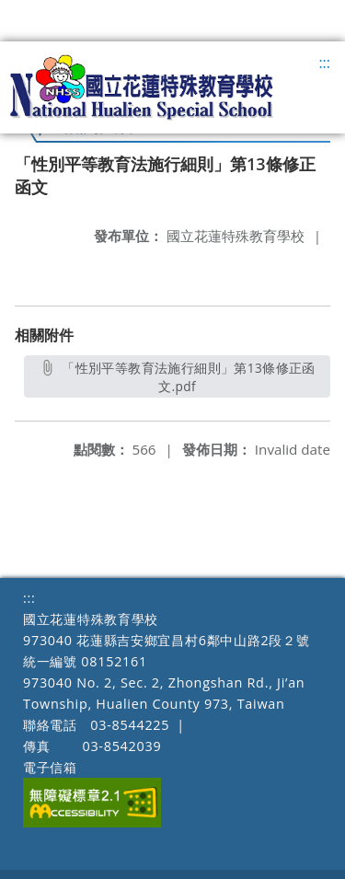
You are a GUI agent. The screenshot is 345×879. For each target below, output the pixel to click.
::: (324, 62)
